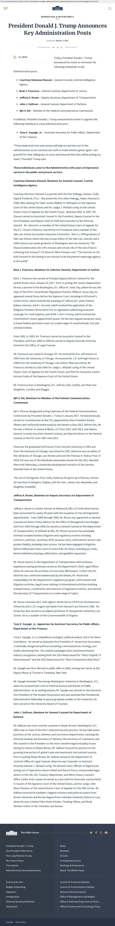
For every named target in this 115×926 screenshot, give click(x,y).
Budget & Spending (15, 886)
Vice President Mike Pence (19, 850)
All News (20, 57)
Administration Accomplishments (23, 870)
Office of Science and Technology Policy (80, 906)
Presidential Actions (70, 860)
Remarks (64, 850)
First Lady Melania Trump (19, 855)
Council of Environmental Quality (77, 886)
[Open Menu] (5, 8)
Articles (64, 855)
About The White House (72, 870)
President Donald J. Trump (19, 845)
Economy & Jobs (14, 881)
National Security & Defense (20, 901)
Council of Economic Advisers (75, 881)
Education (11, 891)
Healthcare (12, 906)
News (63, 845)
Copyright (9, 922)
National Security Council (73, 891)
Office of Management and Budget (77, 896)
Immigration (12, 896)
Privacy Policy (20, 922)
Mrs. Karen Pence (15, 860)
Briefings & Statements (72, 865)
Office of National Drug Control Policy (79, 901)
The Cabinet (12, 865)
